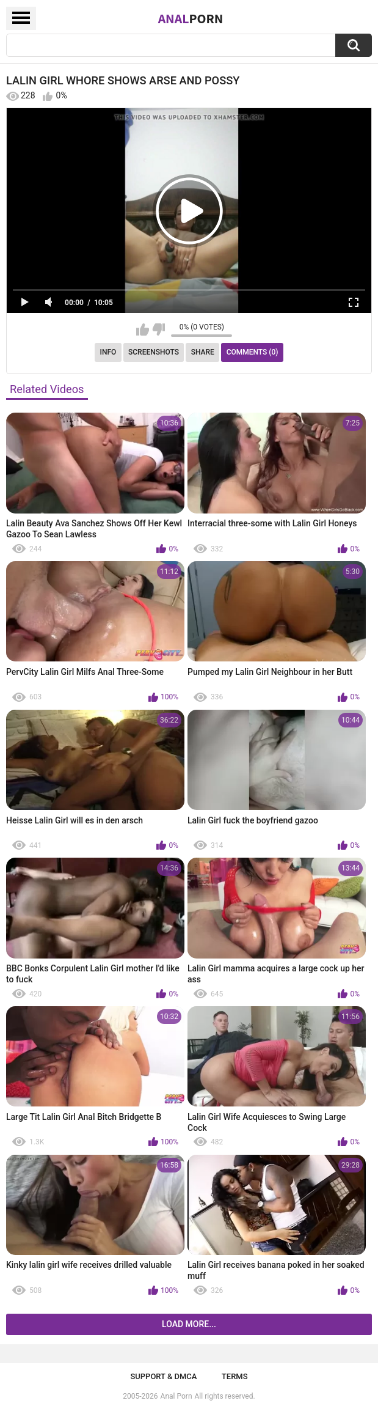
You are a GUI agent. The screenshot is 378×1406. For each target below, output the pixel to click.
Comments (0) (252, 352)
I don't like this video (158, 329)
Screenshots (153, 352)
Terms (235, 1376)
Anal (191, 18)
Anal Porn (176, 1396)
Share (202, 352)
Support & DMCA (163, 1376)
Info (108, 352)
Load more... (189, 1324)
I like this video (142, 329)
